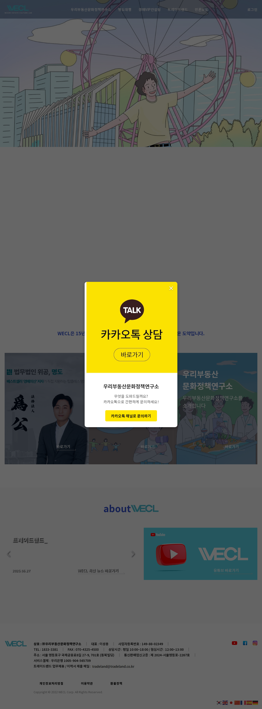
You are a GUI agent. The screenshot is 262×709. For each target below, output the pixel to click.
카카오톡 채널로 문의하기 (131, 416)
